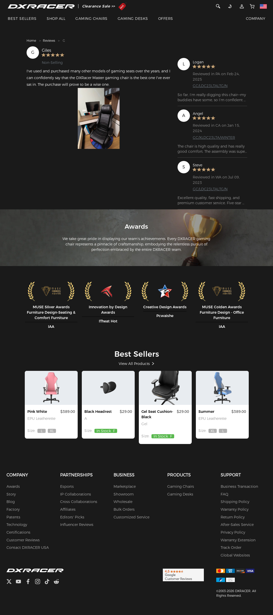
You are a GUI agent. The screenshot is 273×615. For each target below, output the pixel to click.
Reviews (49, 40)
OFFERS (165, 18)
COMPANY (255, 18)
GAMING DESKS (133, 18)
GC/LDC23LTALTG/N (210, 85)
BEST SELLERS (22, 18)
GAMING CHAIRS (91, 18)
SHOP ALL (56, 18)
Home (31, 40)
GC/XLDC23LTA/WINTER (214, 137)
